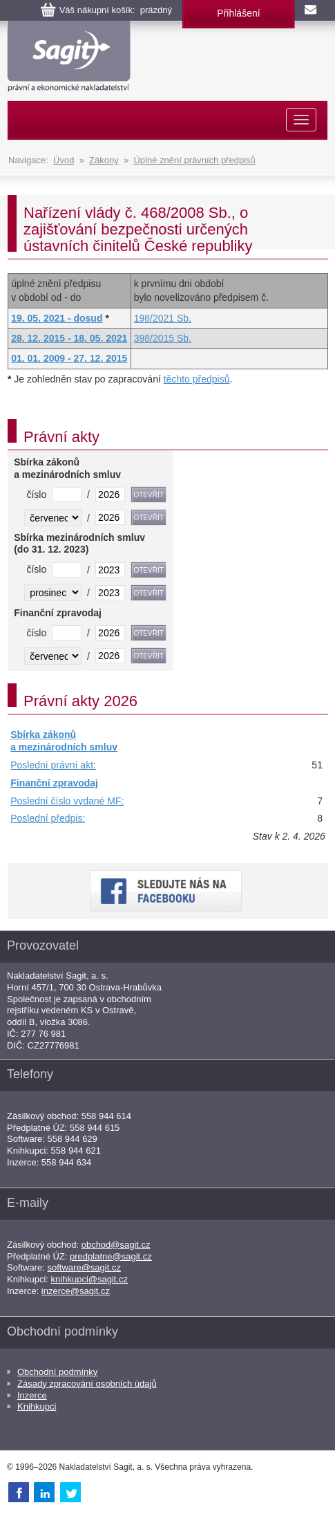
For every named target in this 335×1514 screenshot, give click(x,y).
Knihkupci (36, 1406)
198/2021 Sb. (162, 318)
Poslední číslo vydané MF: (67, 800)
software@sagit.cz (84, 1267)
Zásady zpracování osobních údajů (87, 1383)
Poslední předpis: (47, 818)
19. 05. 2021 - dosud (56, 318)
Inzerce (32, 1395)
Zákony (104, 160)
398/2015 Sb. (162, 338)
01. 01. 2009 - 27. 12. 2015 (69, 358)
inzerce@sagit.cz (75, 1291)
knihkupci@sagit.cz (89, 1279)
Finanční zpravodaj (54, 782)
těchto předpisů (197, 379)
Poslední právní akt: (53, 764)
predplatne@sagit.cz (111, 1256)
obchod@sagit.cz (116, 1244)
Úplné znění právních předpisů (194, 160)
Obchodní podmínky (57, 1372)
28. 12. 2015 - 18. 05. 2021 (69, 338)
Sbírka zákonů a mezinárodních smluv (63, 741)
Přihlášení (238, 13)
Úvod (63, 160)
